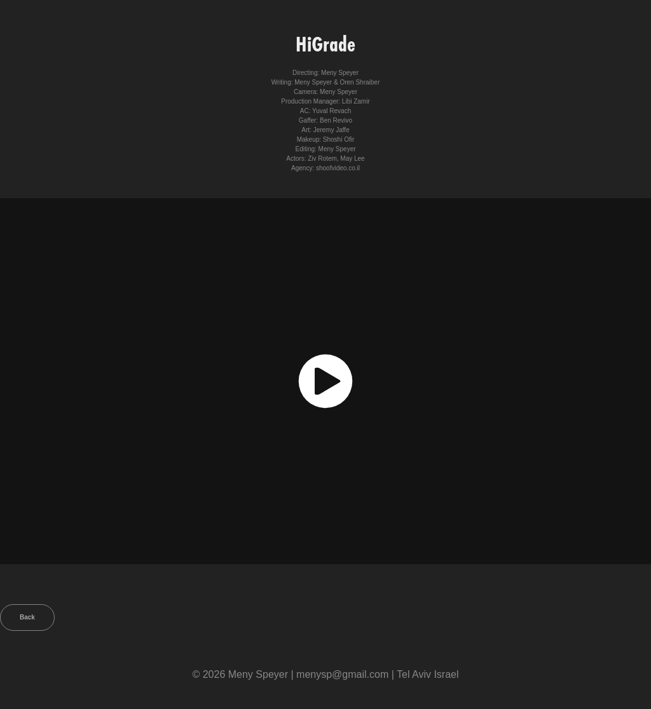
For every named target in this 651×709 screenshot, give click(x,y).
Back (27, 617)
